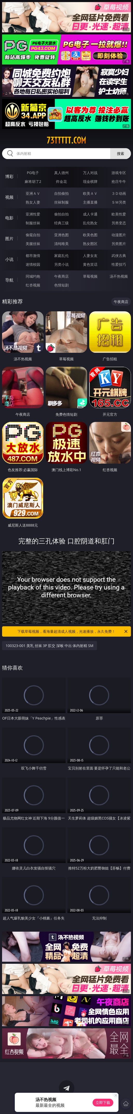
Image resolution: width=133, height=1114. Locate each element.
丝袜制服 (61, 202)
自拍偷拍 (61, 193)
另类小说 (61, 264)
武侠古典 (118, 255)
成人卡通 (90, 214)
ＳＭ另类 (118, 202)
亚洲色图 (61, 234)
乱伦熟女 (90, 222)
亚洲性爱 (33, 214)
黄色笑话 (90, 264)
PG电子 (33, 172)
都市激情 (33, 255)
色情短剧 (61, 285)
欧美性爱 (118, 214)
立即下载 (103, 1102)
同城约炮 (33, 276)
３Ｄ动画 (118, 193)
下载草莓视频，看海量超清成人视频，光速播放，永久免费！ (72, 631)
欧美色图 (90, 234)
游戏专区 (118, 172)
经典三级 (61, 222)
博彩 (9, 176)
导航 (9, 280)
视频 (9, 197)
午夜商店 (61, 276)
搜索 (120, 153)
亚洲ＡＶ (33, 193)
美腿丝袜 (33, 243)
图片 (9, 238)
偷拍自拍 (61, 214)
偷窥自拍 (33, 234)
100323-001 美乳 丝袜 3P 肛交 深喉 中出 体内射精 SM (50, 645)
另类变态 (118, 222)
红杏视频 (33, 285)
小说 (9, 259)
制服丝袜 (33, 222)
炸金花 (61, 181)
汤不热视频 (119, 276)
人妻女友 (90, 255)
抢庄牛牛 (118, 181)
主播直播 (90, 202)
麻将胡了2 (33, 181)
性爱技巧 (118, 264)
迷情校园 (33, 264)
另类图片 (118, 243)
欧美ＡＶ (90, 193)
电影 (9, 218)
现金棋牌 (90, 181)
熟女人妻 (33, 202)
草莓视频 (90, 276)
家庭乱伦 (61, 255)
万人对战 (90, 172)
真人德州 (61, 172)
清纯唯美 (61, 243)
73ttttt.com (66, 140)
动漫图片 (118, 234)
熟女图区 (90, 243)
